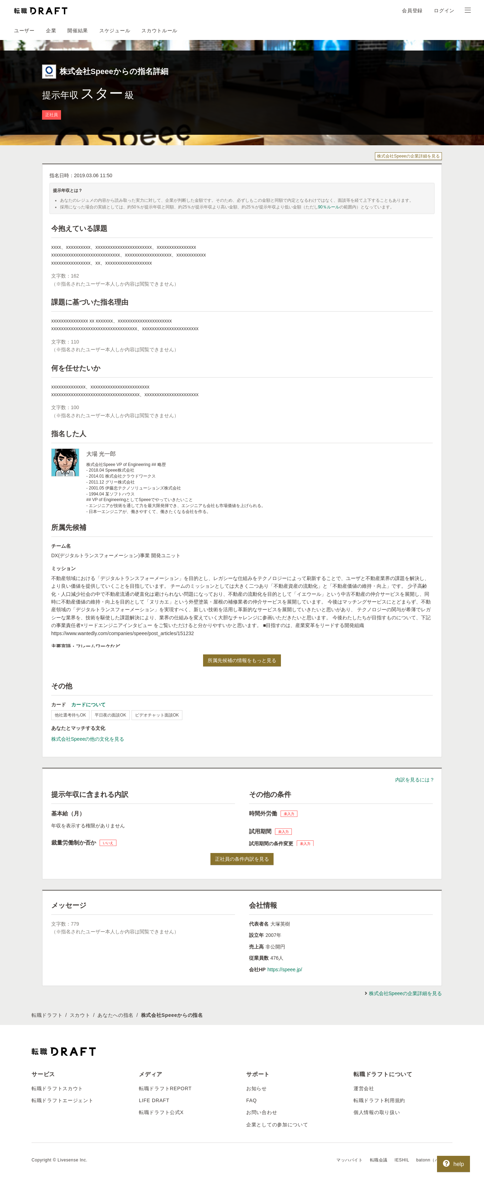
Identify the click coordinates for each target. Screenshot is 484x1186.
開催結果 (77, 30)
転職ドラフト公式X (161, 1112)
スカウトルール (159, 30)
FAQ (251, 1100)
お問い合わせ (261, 1112)
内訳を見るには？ (415, 779)
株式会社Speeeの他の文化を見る (87, 739)
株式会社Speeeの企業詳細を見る (408, 156)
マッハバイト (349, 1160)
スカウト (80, 1015)
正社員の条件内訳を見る (242, 859)
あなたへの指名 (116, 1015)
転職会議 (379, 1160)
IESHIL (402, 1160)
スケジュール (114, 30)
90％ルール (329, 207)
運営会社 (364, 1088)
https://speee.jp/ (284, 969)
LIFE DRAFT (154, 1100)
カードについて (88, 704)
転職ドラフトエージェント (62, 1100)
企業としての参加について (277, 1124)
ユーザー (24, 30)
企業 (51, 30)
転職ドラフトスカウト (57, 1088)
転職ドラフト (47, 1015)
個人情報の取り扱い (377, 1112)
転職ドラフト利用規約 (379, 1100)
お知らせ (256, 1088)
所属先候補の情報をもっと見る (242, 660)
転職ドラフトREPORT (165, 1088)
